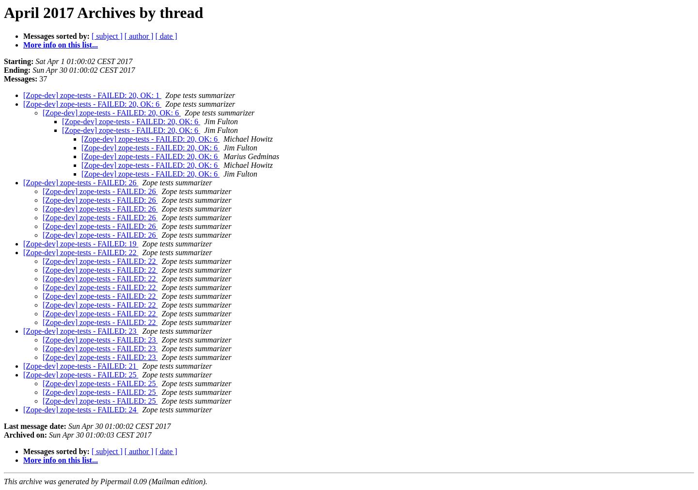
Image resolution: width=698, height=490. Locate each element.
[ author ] (139, 36)
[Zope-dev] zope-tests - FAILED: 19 (80, 244)
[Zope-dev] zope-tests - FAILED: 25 (80, 375)
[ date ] (166, 36)
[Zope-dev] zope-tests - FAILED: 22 (80, 252)
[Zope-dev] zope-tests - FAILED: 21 (80, 366)
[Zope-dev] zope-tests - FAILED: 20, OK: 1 (92, 95)
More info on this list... (60, 45)
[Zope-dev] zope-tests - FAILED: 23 (80, 331)
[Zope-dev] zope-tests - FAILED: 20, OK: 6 (92, 104)
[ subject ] (107, 36)
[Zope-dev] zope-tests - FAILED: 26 (80, 183)
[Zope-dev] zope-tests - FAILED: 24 (80, 410)
